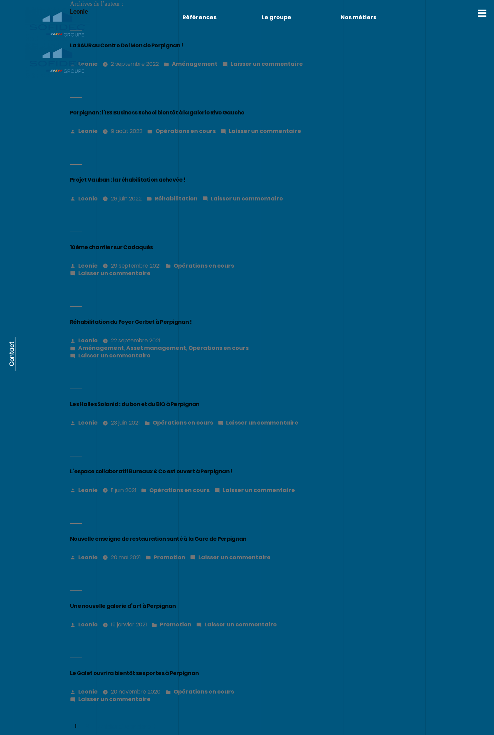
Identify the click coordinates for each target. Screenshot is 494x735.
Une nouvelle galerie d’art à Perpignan (123, 606)
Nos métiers (358, 17)
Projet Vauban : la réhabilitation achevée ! (127, 180)
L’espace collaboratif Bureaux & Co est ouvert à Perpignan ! (151, 471)
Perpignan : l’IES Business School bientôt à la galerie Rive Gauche (157, 113)
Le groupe (276, 17)
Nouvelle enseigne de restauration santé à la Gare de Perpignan (158, 539)
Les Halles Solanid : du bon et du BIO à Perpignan (135, 404)
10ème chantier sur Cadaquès (111, 247)
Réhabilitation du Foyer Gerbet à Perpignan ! (131, 322)
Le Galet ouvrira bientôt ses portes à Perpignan (134, 673)
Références (199, 17)
